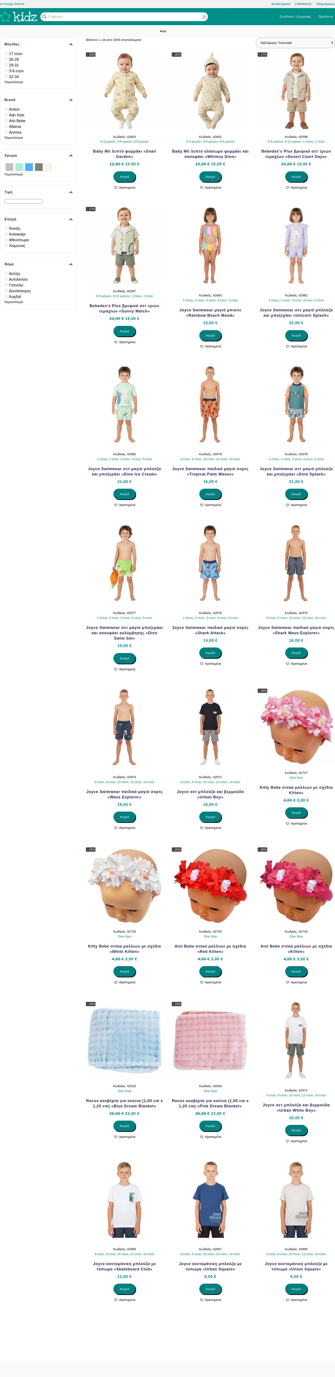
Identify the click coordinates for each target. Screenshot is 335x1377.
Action (14, 109)
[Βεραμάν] (19, 167)
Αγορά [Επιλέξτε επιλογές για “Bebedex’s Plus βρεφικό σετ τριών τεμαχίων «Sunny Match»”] (124, 331)
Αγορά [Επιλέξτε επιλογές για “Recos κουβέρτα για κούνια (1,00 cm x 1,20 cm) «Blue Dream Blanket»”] (124, 1126)
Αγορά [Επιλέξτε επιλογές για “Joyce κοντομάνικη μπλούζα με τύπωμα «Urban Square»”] (210, 1289)
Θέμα (38, 264)
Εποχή (38, 219)
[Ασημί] (9, 167)
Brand (38, 100)
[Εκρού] (49, 167)
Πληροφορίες (325, 4)
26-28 (14, 59)
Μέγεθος (38, 44)
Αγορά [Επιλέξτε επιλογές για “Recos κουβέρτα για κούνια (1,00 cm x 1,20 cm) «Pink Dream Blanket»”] (210, 1126)
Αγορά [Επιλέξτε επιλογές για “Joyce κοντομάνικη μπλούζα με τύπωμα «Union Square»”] (296, 1289)
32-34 (14, 77)
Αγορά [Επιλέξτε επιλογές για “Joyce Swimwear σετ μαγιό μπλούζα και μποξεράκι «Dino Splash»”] (296, 494)
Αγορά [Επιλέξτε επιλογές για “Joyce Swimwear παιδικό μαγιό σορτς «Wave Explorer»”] (124, 817)
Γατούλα (16, 285)
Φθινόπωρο (19, 240)
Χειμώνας (17, 246)
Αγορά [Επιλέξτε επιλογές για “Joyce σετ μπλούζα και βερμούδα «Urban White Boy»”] (296, 1130)
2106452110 (303, 4)
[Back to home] (18, 16)
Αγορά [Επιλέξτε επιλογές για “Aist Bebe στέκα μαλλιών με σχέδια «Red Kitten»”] (210, 971)
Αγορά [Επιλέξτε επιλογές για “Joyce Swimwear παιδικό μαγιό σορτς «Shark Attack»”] (210, 653)
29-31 (14, 65)
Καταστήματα (281, 4)
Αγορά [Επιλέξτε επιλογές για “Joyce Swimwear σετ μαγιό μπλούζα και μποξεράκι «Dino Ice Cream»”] (124, 494)
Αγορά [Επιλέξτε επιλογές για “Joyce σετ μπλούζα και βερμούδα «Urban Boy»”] (210, 817)
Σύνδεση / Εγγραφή (295, 16)
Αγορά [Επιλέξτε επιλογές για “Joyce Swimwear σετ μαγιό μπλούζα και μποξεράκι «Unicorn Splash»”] (296, 335)
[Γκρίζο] (39, 167)
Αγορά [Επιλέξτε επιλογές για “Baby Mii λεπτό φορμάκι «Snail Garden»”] (124, 176)
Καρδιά (15, 297)
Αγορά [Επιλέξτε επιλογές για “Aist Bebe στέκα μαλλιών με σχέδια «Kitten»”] (296, 971)
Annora (15, 132)
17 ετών (15, 54)
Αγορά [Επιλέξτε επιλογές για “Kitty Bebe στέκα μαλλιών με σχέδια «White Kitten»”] (124, 971)
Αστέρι (14, 274)
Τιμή (38, 192)
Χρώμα (38, 155)
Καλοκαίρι (17, 234)
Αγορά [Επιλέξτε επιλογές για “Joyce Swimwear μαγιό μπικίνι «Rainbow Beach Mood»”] (210, 335)
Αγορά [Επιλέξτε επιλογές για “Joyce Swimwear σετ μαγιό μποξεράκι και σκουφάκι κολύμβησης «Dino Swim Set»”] (124, 658)
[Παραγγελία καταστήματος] (295, 43)
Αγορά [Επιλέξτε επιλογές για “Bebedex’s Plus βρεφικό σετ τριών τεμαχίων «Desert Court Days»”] (296, 176)
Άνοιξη (14, 228)
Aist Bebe (17, 121)
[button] (44, 17)
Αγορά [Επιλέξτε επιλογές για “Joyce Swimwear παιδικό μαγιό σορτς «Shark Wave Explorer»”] (296, 653)
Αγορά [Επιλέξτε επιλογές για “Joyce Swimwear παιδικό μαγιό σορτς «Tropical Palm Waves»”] (210, 494)
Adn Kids (16, 115)
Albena (15, 126)
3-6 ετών (16, 71)
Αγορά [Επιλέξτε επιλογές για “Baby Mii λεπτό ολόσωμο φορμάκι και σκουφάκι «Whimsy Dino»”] (210, 176)
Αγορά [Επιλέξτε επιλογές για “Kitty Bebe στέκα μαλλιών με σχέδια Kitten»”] (296, 812)
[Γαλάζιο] (29, 167)
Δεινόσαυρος (20, 291)
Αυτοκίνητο (18, 279)
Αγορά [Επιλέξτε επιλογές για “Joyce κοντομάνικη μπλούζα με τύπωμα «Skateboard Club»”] (124, 1289)
